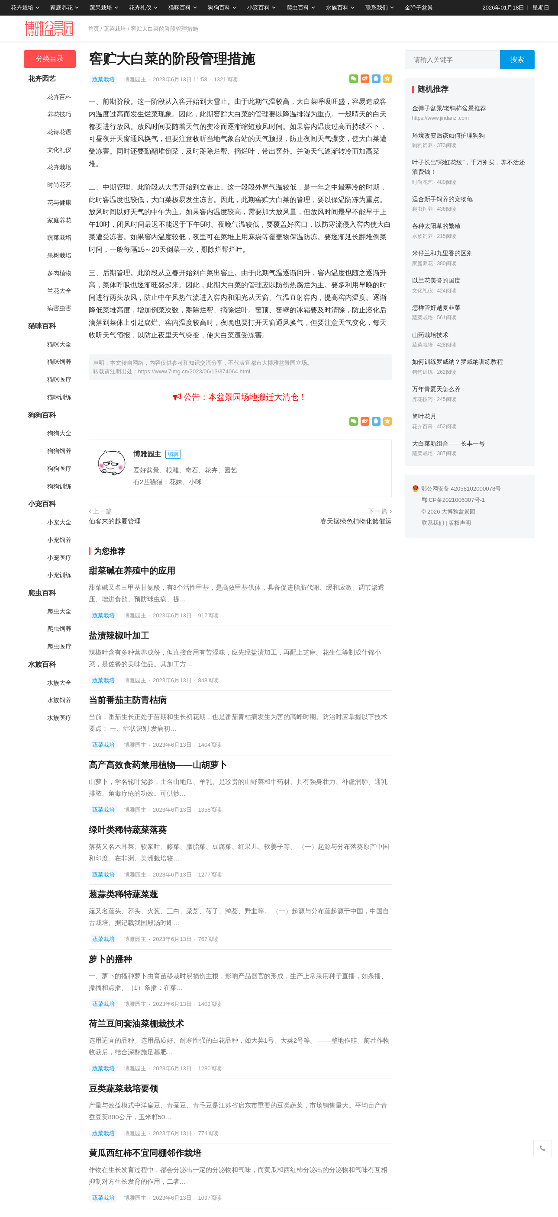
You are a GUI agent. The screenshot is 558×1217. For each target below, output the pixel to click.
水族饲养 (59, 700)
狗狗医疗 (59, 468)
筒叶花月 (424, 416)
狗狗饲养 (59, 450)
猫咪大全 (59, 344)
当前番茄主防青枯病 (128, 700)
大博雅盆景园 (458, 511)
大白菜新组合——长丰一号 (448, 443)
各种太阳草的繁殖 (436, 225)
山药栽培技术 (430, 334)
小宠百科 (258, 7)
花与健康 (59, 202)
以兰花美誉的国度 (436, 280)
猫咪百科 (179, 7)
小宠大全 (59, 522)
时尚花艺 (59, 184)
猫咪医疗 (59, 379)
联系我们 (376, 7)
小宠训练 (59, 575)
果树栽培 (59, 255)
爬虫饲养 (59, 628)
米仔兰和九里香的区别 (442, 253)
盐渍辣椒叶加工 (119, 635)
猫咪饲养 (59, 361)
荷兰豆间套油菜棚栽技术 (136, 1023)
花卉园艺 (42, 78)
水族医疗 (59, 717)
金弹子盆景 (419, 7)
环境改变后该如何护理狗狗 (448, 135)
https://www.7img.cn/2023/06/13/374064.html (194, 371)
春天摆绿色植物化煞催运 (356, 521)
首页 (93, 29)
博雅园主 (136, 79)
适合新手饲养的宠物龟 (442, 199)
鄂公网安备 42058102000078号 (456, 488)
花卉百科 (59, 96)
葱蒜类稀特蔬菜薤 (123, 894)
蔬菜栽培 (114, 29)
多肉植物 (59, 273)
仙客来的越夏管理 (115, 521)
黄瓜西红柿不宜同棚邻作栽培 (145, 1153)
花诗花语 (59, 131)
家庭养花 (61, 7)
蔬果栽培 (101, 7)
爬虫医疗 (59, 646)
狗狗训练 (59, 486)
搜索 (517, 59)
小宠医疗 (59, 557)
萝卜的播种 (110, 959)
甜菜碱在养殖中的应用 (132, 570)
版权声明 (459, 523)
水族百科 (337, 7)
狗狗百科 (219, 7)
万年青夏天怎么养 (436, 388)
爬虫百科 (298, 7)
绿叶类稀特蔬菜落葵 (128, 830)
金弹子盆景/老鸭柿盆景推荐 (449, 108)
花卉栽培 (22, 7)
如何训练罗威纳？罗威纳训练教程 (457, 361)
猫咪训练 (59, 397)
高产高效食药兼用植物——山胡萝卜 (158, 765)
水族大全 (59, 682)
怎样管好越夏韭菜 (436, 307)
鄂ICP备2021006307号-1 (453, 500)
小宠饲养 (59, 539)
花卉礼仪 (140, 7)
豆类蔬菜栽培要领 (123, 1088)
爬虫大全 (59, 611)
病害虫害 (59, 308)
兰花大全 (59, 290)
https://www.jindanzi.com (440, 118)
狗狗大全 (59, 433)
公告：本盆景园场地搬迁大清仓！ (240, 396)
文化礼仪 (59, 149)
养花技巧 (59, 114)
